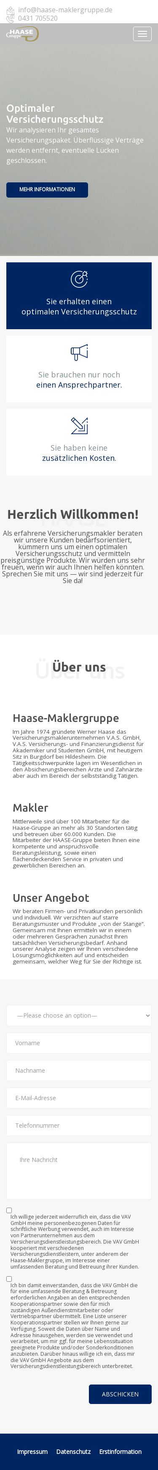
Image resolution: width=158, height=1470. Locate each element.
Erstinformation (120, 1452)
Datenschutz (74, 1452)
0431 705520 (38, 18)
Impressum (32, 1452)
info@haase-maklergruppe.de (65, 9)
